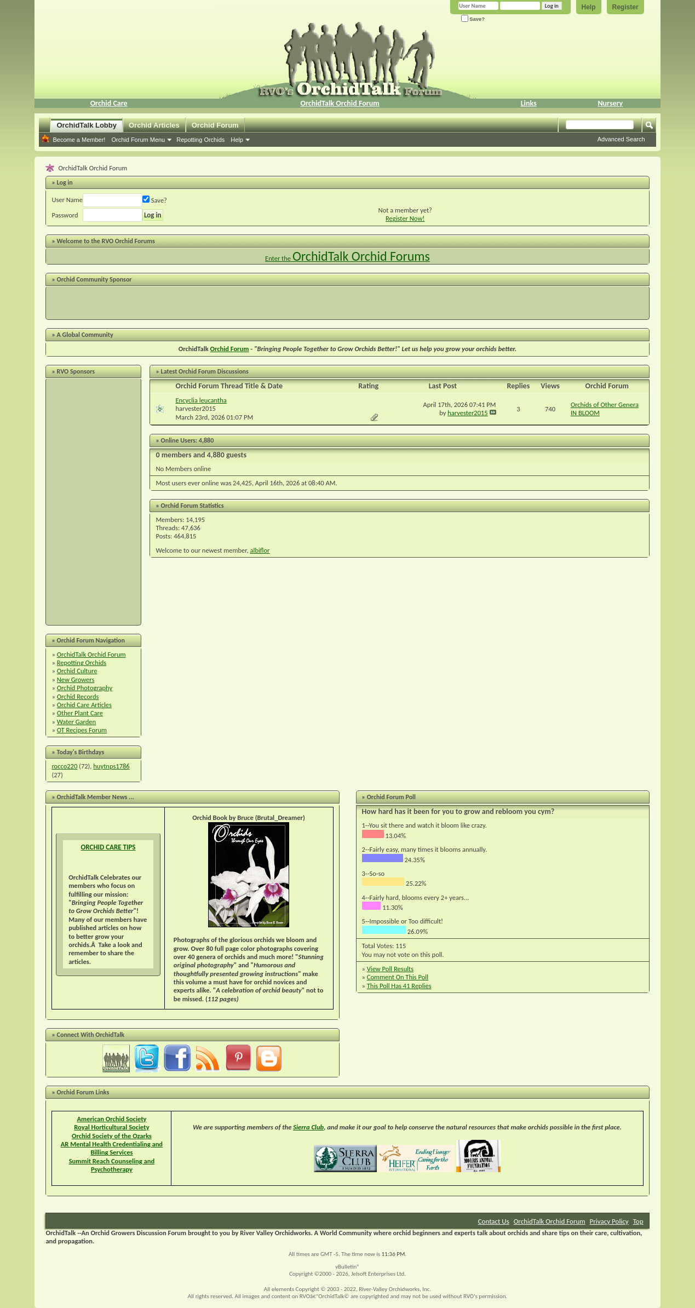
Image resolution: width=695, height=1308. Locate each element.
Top (638, 1221)
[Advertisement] (348, 302)
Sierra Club (308, 1127)
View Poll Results (390, 969)
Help (589, 7)
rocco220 (64, 766)
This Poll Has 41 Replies (399, 986)
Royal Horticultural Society (111, 1127)
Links (529, 103)
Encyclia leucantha (200, 400)
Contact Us (493, 1221)
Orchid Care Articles (84, 705)
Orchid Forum (215, 125)
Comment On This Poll (397, 977)
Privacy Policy (609, 1221)
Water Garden (76, 722)
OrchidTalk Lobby (86, 125)
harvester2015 (195, 408)
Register (625, 7)
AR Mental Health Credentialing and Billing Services (112, 1148)
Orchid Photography (84, 688)
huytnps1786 (111, 766)
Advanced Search (621, 139)
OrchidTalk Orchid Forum (340, 103)
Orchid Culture (77, 671)
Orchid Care (109, 103)
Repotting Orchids (200, 139)
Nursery (610, 103)
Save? (473, 19)
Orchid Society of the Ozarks (112, 1136)
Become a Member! (79, 139)
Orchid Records (78, 696)
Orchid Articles (154, 125)
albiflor (260, 550)
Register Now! (405, 218)
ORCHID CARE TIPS (108, 847)
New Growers (76, 679)
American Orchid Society (111, 1119)
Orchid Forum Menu (138, 139)
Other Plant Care (80, 713)
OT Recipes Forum (82, 730)
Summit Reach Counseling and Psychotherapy (111, 1165)
